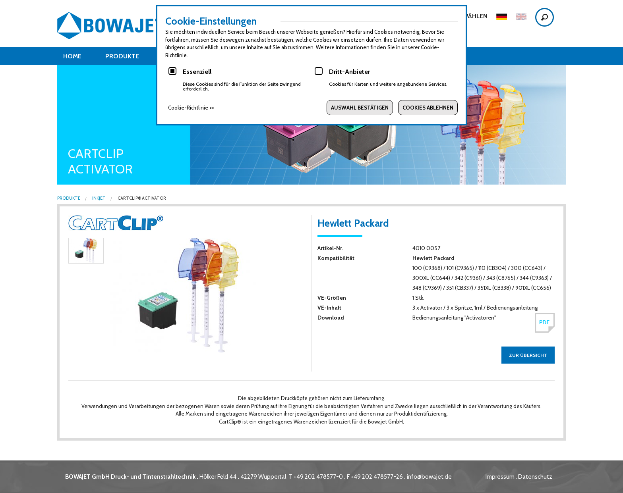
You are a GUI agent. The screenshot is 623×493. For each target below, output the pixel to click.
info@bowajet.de (429, 476)
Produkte (122, 56)
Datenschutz (535, 476)
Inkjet (98, 198)
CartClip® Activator (141, 198)
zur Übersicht (528, 355)
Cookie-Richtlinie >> (191, 107)
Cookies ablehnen (427, 107)
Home (72, 56)
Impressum (500, 476)
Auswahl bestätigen (360, 107)
